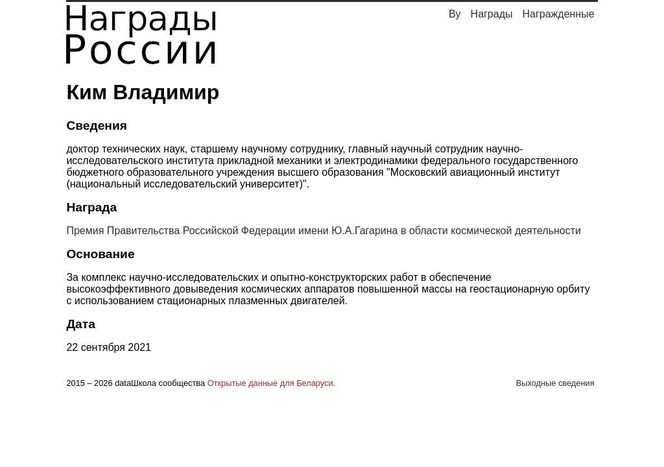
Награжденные (559, 13)
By (455, 13)
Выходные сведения (555, 383)
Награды (492, 13)
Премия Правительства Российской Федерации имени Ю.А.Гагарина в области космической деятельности (323, 230)
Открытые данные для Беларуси (270, 383)
